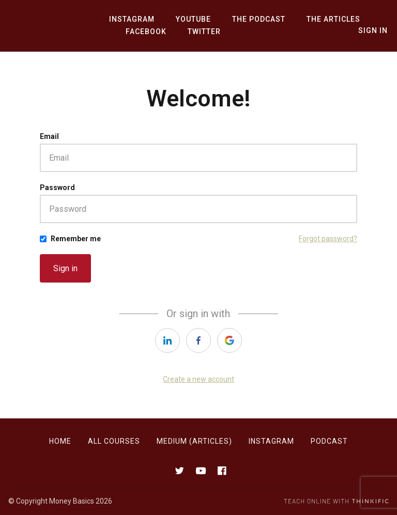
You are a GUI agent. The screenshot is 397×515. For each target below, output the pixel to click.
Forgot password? (328, 239)
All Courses (114, 441)
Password (57, 187)
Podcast (329, 441)
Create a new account (198, 379)
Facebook (144, 32)
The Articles (324, 19)
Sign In (374, 31)
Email (49, 136)
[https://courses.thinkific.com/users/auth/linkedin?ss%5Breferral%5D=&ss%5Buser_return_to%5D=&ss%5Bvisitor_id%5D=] (167, 340)
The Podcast (252, 19)
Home (60, 441)
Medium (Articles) (194, 441)
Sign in (65, 268)
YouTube (189, 19)
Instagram (130, 19)
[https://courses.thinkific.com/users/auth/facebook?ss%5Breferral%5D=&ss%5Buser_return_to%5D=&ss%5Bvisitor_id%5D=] (198, 340)
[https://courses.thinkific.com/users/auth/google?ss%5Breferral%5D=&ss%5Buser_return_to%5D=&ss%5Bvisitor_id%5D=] (229, 340)
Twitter (200, 32)
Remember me (76, 239)
